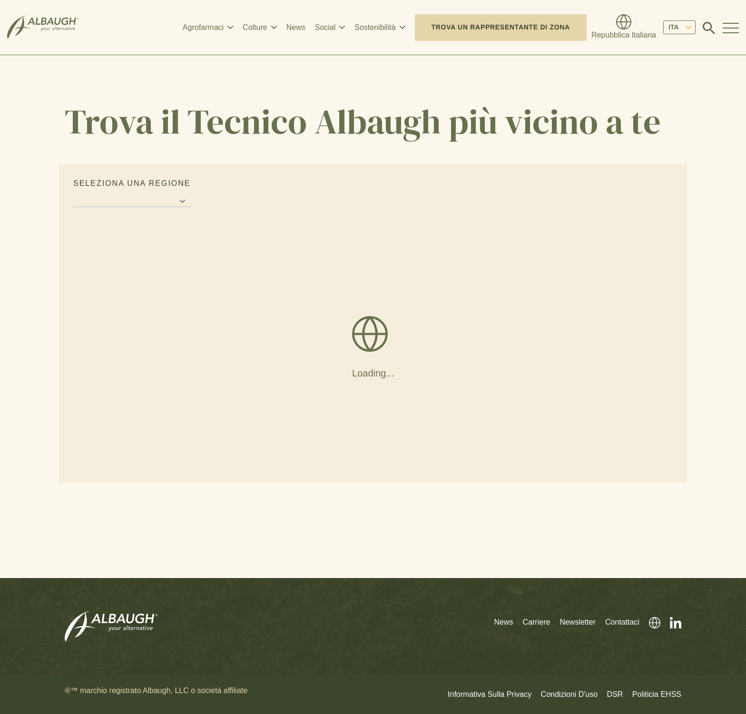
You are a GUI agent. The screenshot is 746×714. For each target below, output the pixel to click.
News (295, 27)
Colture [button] (255, 27)
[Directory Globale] (623, 27)
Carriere (536, 622)
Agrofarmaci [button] (203, 27)
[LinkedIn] (670, 622)
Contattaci (622, 622)
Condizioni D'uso (569, 694)
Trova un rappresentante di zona (501, 27)
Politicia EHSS (656, 694)
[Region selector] (132, 201)
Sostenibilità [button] (374, 27)
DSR (615, 694)
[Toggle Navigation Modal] (731, 27)
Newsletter (578, 622)
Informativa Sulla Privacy (489, 694)
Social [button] (325, 27)
